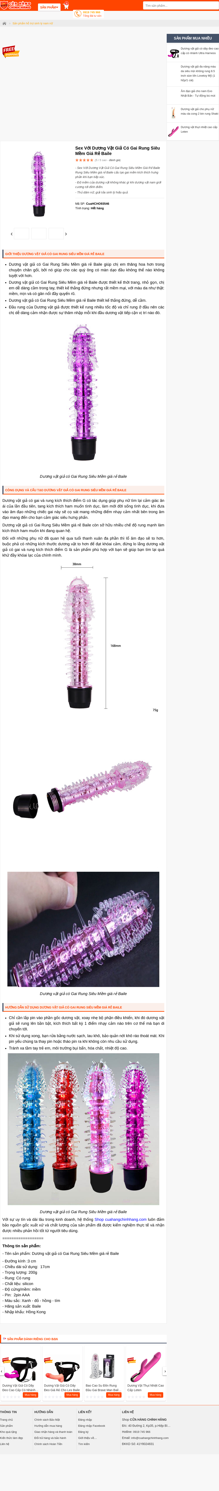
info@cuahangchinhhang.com (150, 1438)
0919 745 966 (92, 14)
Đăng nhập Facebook (91, 1425)
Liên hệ (4, 1444)
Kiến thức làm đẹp (11, 1438)
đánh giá (114, 160)
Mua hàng (30, 1394)
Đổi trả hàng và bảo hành (50, 1438)
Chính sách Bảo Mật (47, 1419)
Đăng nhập (85, 1419)
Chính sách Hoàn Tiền (48, 1444)
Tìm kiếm (84, 1444)
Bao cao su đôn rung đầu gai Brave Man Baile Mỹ (103, 1390)
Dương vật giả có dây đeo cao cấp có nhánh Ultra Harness (18, 1390)
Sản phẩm (6, 1425)
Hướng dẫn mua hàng (48, 1425)
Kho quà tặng (8, 1431)
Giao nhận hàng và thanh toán (53, 1431)
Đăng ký (83, 1431)
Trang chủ (6, 1419)
